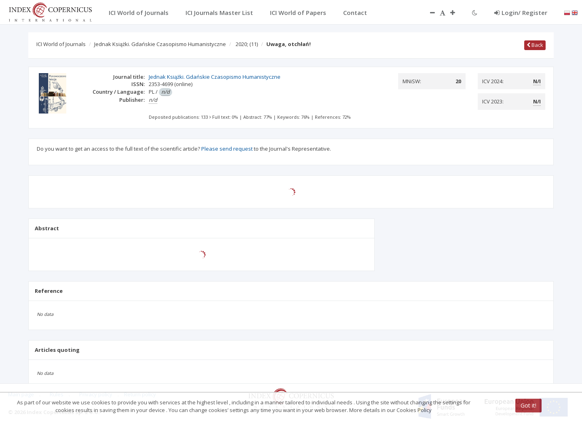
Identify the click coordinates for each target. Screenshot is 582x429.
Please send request (227, 148)
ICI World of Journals (61, 44)
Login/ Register (520, 12)
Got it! (528, 405)
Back (535, 44)
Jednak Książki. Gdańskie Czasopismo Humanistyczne (160, 44)
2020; (247, 44)
